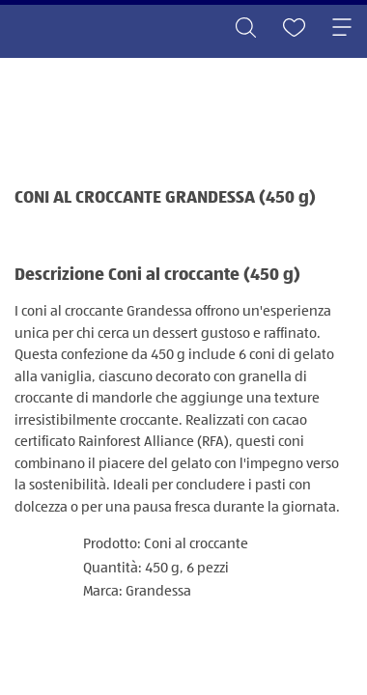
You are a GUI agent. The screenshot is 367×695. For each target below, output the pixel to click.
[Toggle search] (245, 29)
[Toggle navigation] (342, 29)
